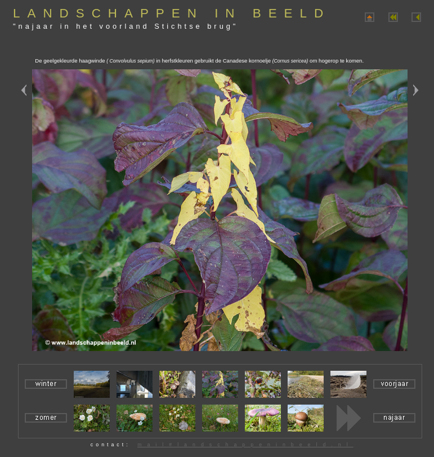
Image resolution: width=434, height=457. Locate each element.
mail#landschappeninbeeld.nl (245, 444)
